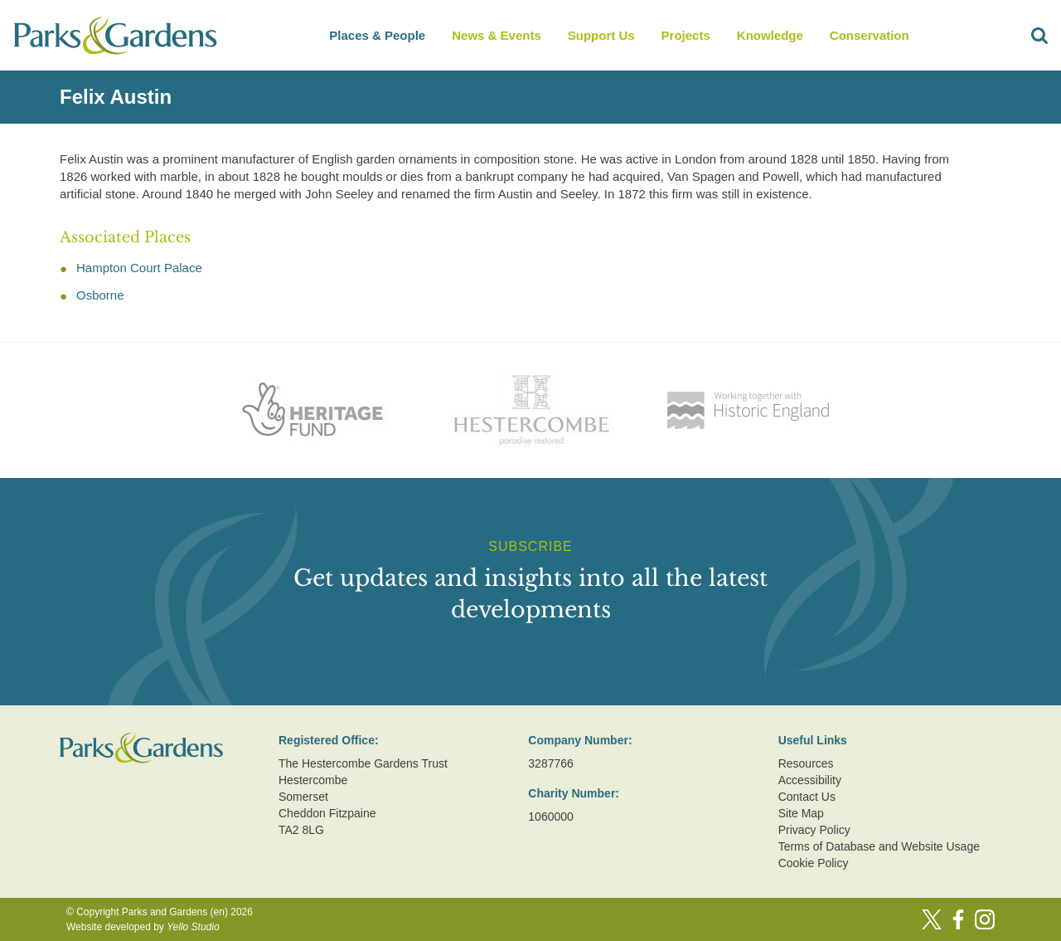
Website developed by (143, 927)
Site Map (801, 813)
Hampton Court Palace (139, 268)
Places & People (377, 35)
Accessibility (809, 780)
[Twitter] (932, 919)
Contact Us (807, 796)
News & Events (496, 35)
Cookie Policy (813, 863)
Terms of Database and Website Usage (879, 846)
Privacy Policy (814, 829)
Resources (806, 763)
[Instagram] (985, 919)
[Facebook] (958, 919)
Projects (685, 35)
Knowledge (770, 35)
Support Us (601, 35)
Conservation (869, 35)
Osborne (100, 295)
